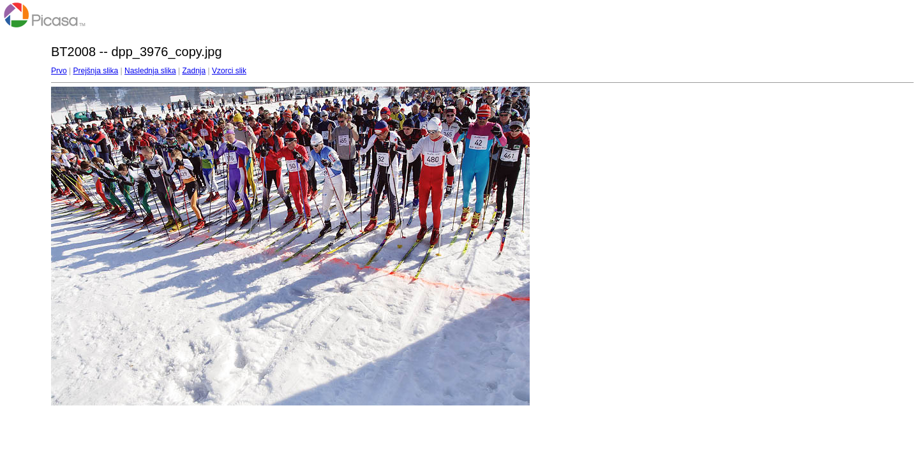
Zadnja (194, 70)
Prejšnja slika (95, 70)
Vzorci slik (229, 70)
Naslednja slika (150, 70)
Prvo (59, 70)
